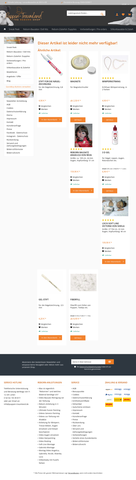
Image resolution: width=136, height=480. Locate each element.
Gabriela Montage (47, 447)
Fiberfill (75, 299)
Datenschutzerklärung (16, 111)
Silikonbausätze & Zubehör (18, 67)
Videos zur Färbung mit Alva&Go (49, 418)
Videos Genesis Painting (49, 413)
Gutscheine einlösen (81, 407)
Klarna (9, 115)
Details (77, 120)
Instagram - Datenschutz (17, 136)
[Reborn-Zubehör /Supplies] (64, 29)
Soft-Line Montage (47, 444)
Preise (9, 129)
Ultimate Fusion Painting (49, 410)
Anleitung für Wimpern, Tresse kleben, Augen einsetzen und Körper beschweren (49, 427)
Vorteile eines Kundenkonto (85, 438)
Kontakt (10, 122)
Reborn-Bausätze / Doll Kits (18, 52)
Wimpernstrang (111, 81)
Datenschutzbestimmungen (90, 367)
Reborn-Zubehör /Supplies (18, 56)
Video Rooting (45, 441)
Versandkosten (73, 473)
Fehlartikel (77, 404)
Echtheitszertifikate (81, 401)
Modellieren (12, 72)
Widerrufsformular (15, 149)
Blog (8, 81)
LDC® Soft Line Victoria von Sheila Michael (113, 224)
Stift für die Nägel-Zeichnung (50, 82)
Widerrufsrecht (13, 153)
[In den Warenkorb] (50, 119)
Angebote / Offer (14, 76)
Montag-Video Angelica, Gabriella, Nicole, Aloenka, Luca (50, 453)
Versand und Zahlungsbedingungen (16, 144)
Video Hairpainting (47, 438)
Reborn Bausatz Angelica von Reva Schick (81, 153)
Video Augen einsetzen (49, 435)
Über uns (77, 425)
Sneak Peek (11, 47)
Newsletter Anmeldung (17, 101)
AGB (8, 104)
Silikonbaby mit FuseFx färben (49, 461)
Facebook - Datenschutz (17, 132)
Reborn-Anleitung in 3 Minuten (48, 405)
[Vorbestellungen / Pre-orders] (93, 29)
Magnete (75, 81)
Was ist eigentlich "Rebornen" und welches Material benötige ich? (50, 391)
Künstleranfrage (14, 125)
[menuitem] (129, 14)
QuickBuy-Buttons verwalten (18, 86)
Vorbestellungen (80, 435)
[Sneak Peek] (14, 29)
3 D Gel (106, 152)
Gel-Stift (44, 299)
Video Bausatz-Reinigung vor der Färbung (51, 399)
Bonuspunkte (78, 391)
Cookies (10, 108)
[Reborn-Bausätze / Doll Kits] (35, 29)
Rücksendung (12, 139)
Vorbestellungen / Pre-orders (16, 61)
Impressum (12, 118)
